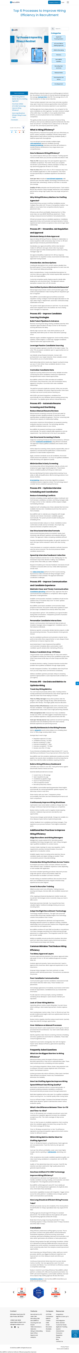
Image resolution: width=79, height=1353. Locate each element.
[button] (13, 1292)
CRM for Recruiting (59, 50)
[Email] (23, 132)
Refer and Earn (60, 1323)
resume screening (36, 145)
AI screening (34, 480)
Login (62, 2)
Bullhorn (48, 1318)
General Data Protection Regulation (60, 1333)
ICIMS (47, 1323)
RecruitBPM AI (34, 1320)
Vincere (48, 1331)
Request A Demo (54, 2)
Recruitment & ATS (36, 1314)
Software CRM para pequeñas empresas (25, 1352)
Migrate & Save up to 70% (62, 1317)
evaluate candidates (44, 442)
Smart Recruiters (49, 1326)
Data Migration (60, 1320)
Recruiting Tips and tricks (59, 67)
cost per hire (42, 97)
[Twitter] (12, 132)
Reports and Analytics (34, 1336)
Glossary (58, 55)
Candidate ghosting (37, 592)
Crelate (48, 1320)
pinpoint (38, 730)
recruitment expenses (55, 179)
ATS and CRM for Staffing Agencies (59, 44)
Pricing (58, 1337)
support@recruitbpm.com (18, 1322)
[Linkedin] (11, 1327)
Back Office (34, 1333)
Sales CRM (34, 1316)
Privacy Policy (64, 1347)
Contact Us (59, 1341)
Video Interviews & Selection (36, 1328)
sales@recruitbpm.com (17, 1324)
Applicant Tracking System (58, 38)
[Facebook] (23, 128)
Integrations (59, 1314)
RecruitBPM (3, 1352)
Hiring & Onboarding (36, 1331)
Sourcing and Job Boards (36, 1324)
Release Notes (59, 72)
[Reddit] (19, 132)
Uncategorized (58, 84)
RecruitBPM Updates (59, 60)
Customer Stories (61, 1325)
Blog (57, 1339)
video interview (38, 572)
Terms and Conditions (63, 1349)
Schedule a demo (36, 1279)
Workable (48, 1329)
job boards (52, 1152)
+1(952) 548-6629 (15, 1320)
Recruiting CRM (35, 1318)
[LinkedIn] (15, 132)
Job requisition (35, 143)
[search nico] (61, 28)
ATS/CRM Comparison (49, 1315)
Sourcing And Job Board (59, 78)
